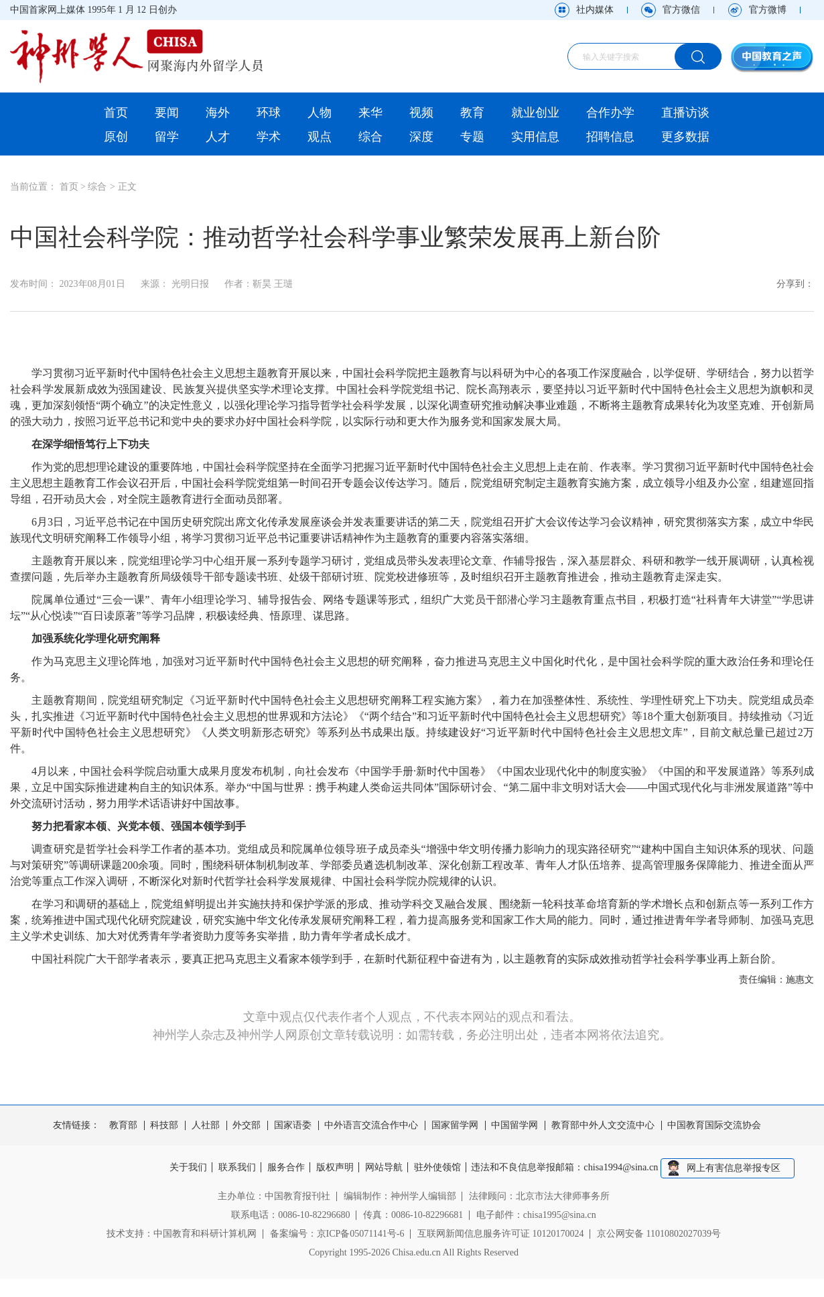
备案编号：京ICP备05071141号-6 (337, 1233)
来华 (370, 112)
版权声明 (335, 1167)
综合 (370, 136)
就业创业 (535, 112)
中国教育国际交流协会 (714, 1125)
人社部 (206, 1125)
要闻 (167, 112)
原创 (116, 136)
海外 (218, 112)
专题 (472, 136)
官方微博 (767, 10)
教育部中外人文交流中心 (603, 1125)
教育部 (123, 1125)
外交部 (246, 1125)
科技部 (164, 1125)
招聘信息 (610, 136)
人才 (218, 136)
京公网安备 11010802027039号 (659, 1233)
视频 (421, 112)
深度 (421, 136)
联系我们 (234, 1167)
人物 (319, 112)
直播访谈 (685, 112)
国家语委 (293, 1125)
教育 (472, 112)
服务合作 (284, 1167)
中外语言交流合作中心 (371, 1125)
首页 (116, 112)
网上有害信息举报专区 (739, 1167)
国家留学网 (454, 1125)
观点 (319, 136)
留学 (167, 136)
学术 (269, 136)
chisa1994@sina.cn (626, 1167)
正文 (127, 187)
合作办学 (610, 112)
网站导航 (386, 1167)
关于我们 (183, 1167)
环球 (269, 112)
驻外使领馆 (440, 1167)
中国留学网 (514, 1125)
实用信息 (535, 136)
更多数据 (685, 136)
